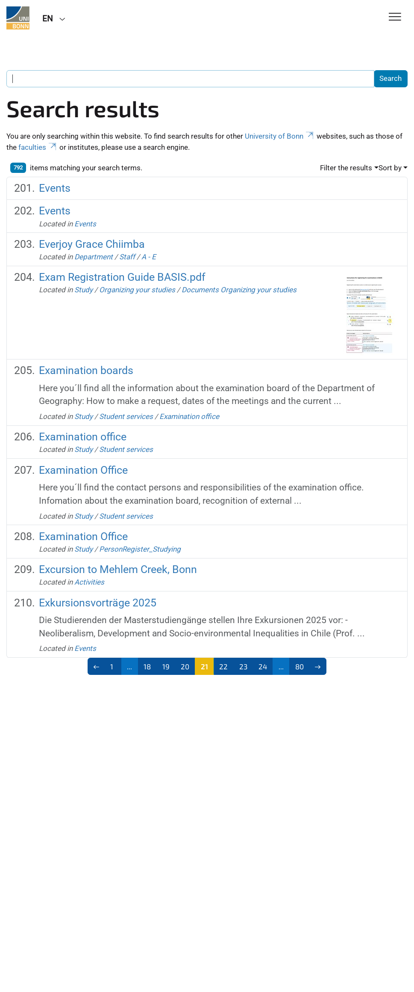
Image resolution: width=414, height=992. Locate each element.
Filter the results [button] (346, 167)
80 (299, 666)
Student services (127, 416)
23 (243, 666)
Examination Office (83, 470)
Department (93, 256)
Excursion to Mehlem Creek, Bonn (118, 569)
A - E (148, 256)
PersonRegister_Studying (140, 549)
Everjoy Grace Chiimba (92, 244)
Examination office (189, 416)
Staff (127, 256)
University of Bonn (280, 136)
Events (54, 188)
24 (262, 666)
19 (166, 666)
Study (83, 289)
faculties (38, 147)
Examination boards (86, 370)
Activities (89, 582)
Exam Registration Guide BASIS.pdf (122, 277)
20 (185, 666)
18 (147, 666)
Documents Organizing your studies (239, 289)
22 (223, 666)
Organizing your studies (137, 289)
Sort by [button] (390, 167)
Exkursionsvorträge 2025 (97, 603)
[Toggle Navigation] (395, 17)
